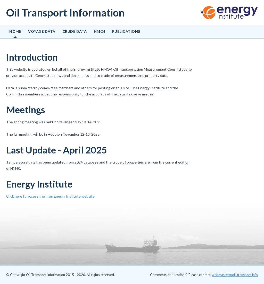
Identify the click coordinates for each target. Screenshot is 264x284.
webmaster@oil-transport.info (235, 275)
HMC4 (99, 31)
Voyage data (41, 31)
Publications (126, 31)
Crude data (74, 31)
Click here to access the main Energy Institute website (50, 196)
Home (15, 31)
